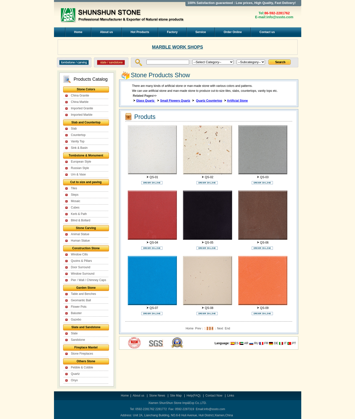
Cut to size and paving (86, 182)
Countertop (78, 135)
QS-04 (154, 242)
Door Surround (80, 267)
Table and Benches (83, 294)
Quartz (75, 374)
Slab (74, 128)
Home (78, 32)
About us (106, 32)
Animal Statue (80, 234)
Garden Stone (86, 287)
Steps (75, 194)
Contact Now (214, 395)
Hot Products (140, 32)
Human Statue (80, 240)
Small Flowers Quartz (175, 100)
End (227, 328)
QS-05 (209, 242)
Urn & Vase (78, 174)
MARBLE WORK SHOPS (177, 47)
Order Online (233, 32)
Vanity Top (78, 141)
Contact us (267, 32)
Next (220, 328)
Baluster (76, 313)
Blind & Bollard (80, 220)
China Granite (80, 95)
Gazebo (76, 319)
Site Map (176, 395)
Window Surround (82, 273)
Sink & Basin (79, 148)
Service (200, 32)
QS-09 (264, 308)
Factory (172, 32)
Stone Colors (86, 89)
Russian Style (80, 168)
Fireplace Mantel (85, 347)
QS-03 (264, 177)
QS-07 (154, 308)
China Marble (80, 102)
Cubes (75, 207)
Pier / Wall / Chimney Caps (88, 280)
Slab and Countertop (86, 122)
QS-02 (209, 177)
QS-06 (264, 242)
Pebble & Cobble (82, 367)
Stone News (157, 395)
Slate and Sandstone (85, 327)
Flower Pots (79, 306)
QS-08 (209, 308)
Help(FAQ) (194, 395)
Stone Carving (86, 228)
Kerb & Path (79, 214)
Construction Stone (86, 248)
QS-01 (154, 177)
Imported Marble (81, 114)
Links (230, 395)
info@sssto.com (279, 17)
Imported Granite (82, 108)
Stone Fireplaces (82, 353)
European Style (81, 161)
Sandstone (78, 340)
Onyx (74, 380)
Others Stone (86, 361)
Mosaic (75, 201)
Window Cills (79, 254)
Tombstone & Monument (86, 155)
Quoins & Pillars (81, 261)
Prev (198, 328)
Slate (74, 333)
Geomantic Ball (81, 300)
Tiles (74, 188)
